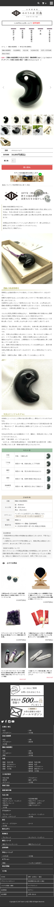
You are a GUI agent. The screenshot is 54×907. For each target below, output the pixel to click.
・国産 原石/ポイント (8, 766)
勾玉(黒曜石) (16, 50)
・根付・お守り (32, 780)
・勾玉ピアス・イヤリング (36, 801)
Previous (3, 87)
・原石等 (30, 742)
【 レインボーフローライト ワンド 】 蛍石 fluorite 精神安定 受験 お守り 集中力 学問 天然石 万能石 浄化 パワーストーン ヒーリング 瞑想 (13, 673)
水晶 (3, 758)
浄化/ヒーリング (7, 852)
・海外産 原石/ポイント (35, 769)
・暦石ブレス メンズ (34, 844)
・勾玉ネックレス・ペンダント (11, 801)
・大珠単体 (4, 805)
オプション (5, 859)
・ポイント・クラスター (9, 823)
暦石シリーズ (6, 840)
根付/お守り (6, 829)
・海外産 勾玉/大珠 (34, 762)
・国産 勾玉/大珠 (7, 762)
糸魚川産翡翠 (6, 736)
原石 (3, 820)
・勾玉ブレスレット (7, 803)
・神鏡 (3, 755)
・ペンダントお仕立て (34, 863)
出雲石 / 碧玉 (6, 727)
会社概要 (4, 894)
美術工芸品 (5, 785)
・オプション (5, 782)
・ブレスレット (6, 814)
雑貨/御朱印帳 (6, 790)
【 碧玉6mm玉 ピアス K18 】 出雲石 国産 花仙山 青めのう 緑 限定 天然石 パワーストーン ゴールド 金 (13, 595)
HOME (3, 877)
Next (50, 87)
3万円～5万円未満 (46, 50)
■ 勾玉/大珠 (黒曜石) (25, 46)
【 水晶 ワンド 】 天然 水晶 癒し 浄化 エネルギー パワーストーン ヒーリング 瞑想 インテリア (40, 672)
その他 (4, 871)
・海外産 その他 (33, 771)
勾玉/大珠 (25, 50)
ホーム (3, 46)
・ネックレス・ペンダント (36, 814)
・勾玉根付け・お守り (34, 803)
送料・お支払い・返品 (35, 877)
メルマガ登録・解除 (7, 885)
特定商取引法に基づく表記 (21, 185)
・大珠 (29, 730)
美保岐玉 (5, 833)
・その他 (30, 732)
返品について (6, 185)
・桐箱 (3, 863)
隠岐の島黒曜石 (12, 46)
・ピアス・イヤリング (8, 816)
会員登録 (4, 890)
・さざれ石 (4, 856)
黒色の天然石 (6, 53)
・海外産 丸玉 (32, 764)
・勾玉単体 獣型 (32, 799)
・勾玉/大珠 (5, 778)
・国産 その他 (6, 769)
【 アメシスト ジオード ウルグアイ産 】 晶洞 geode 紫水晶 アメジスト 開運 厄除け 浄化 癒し (13, 635)
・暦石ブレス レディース (9, 844)
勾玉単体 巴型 (34, 50)
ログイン (30, 890)
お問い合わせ (32, 894)
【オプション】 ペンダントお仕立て (29, 516)
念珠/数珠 (5, 847)
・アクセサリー (6, 732)
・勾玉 (3, 730)
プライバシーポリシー (8, 881)
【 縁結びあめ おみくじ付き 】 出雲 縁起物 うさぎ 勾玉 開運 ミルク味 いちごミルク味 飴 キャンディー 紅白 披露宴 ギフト (40, 635)
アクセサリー (6, 810)
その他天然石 (6, 774)
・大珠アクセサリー (33, 805)
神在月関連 (5, 866)
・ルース (30, 823)
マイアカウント (32, 885)
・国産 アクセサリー (8, 764)
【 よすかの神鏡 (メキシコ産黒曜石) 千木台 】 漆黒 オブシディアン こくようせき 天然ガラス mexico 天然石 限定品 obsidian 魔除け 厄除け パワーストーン (40, 596)
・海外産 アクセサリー (35, 766)
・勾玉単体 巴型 (6, 799)
